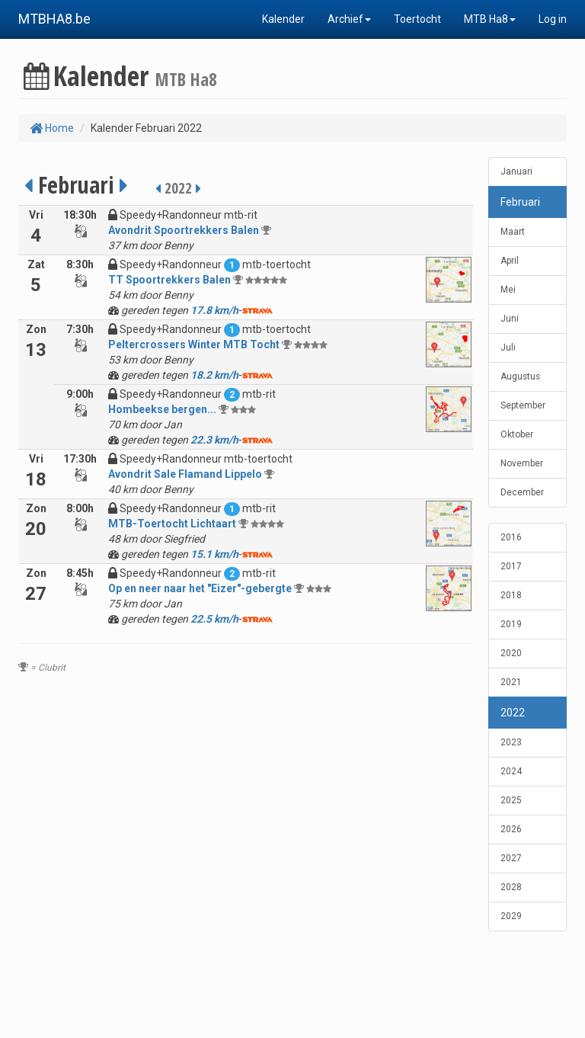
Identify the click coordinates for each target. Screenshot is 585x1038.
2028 (511, 887)
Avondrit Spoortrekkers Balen (183, 230)
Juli (508, 347)
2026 (511, 829)
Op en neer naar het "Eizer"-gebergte (200, 588)
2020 (511, 653)
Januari (516, 171)
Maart (512, 231)
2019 (511, 624)
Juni (509, 318)
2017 (511, 566)
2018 (511, 595)
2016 (511, 537)
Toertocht (417, 19)
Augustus (520, 376)
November (521, 463)
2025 (511, 800)
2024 (511, 771)
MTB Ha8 (490, 19)
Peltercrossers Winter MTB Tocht (194, 344)
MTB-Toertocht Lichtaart (172, 523)
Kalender (283, 19)
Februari (520, 202)
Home (52, 128)
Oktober (516, 434)
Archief (349, 19)
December (522, 492)
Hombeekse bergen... (162, 409)
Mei (508, 289)
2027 (511, 858)
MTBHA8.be (54, 19)
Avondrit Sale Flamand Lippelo (185, 474)
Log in (553, 19)
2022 (512, 712)
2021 (511, 682)
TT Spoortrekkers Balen (169, 280)
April (509, 260)
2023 (511, 742)
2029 (511, 916)
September (522, 405)
